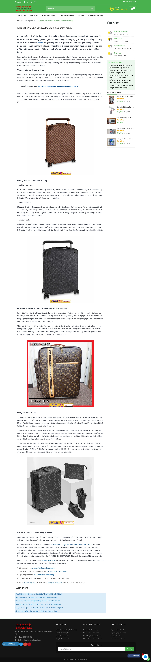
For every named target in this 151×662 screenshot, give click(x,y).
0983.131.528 (121, 9)
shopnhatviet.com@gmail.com (43, 568)
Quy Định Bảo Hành (62, 639)
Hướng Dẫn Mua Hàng (90, 630)
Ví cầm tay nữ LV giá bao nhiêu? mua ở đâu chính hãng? (71, 545)
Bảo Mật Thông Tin (62, 633)
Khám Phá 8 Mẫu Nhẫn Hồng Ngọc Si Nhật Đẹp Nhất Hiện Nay (36, 611)
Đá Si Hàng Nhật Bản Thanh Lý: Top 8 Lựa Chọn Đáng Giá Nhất (37, 597)
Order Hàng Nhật (129, 2)
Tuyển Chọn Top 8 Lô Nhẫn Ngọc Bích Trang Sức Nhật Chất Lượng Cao (39, 608)
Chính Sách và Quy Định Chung (66, 630)
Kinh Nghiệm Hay (67, 15)
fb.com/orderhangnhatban (57, 571)
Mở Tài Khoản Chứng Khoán (92, 639)
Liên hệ (81, 15)
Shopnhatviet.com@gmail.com (30, 640)
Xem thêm (22, 587)
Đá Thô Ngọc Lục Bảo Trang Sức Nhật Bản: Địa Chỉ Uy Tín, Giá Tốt (38, 601)
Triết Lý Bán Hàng (116, 636)
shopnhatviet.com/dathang (44, 575)
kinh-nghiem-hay (31, 21)
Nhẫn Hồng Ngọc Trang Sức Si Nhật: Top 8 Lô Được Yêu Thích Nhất (38, 604)
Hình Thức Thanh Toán (91, 633)
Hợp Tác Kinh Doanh (117, 630)
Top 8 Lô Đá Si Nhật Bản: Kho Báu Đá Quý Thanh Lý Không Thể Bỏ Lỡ (39, 594)
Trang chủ (21, 15)
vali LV (40, 43)
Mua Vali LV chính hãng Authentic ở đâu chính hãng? (44, 28)
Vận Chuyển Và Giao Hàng (92, 636)
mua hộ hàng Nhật (48, 560)
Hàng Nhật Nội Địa (49, 15)
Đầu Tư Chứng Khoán (118, 639)
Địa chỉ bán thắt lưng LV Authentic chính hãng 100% (58, 86)
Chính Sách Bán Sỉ (62, 636)
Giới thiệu (34, 15)
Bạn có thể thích (114, 92)
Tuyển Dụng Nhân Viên (118, 633)
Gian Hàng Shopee (95, 15)
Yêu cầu (129, 649)
